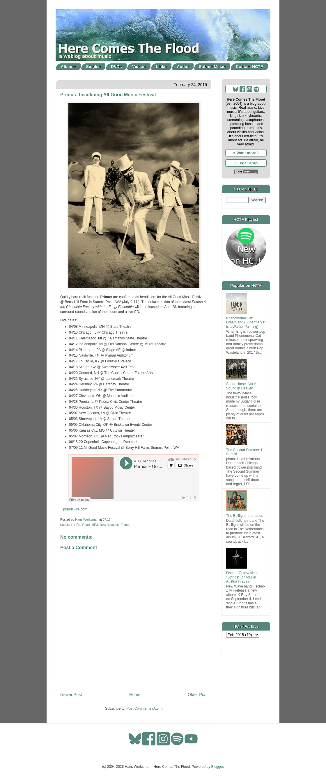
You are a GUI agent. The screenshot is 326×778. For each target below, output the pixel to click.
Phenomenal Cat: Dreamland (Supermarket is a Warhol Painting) (245, 322)
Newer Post (71, 694)
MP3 (94, 524)
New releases (109, 524)
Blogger (217, 767)
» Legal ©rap (246, 163)
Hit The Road (80, 524)
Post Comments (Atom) (144, 708)
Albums (68, 66)
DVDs (116, 66)
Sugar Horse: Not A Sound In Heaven (241, 386)
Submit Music (212, 66)
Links (161, 66)
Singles (93, 66)
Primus (125, 524)
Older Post (198, 694)
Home (134, 694)
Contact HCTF (249, 66)
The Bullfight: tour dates (244, 516)
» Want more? (246, 153)
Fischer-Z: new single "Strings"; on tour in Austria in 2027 (242, 577)
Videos (139, 66)
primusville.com (75, 509)
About (183, 66)
